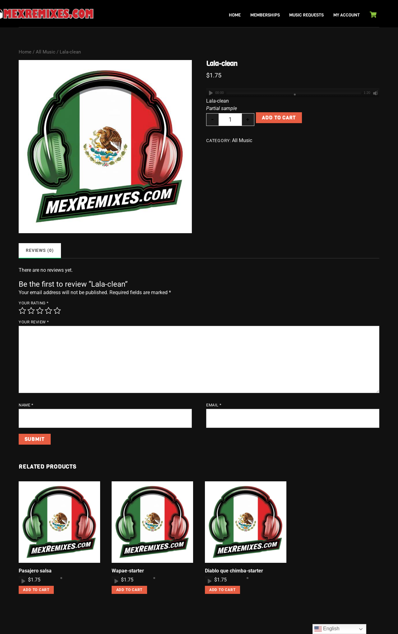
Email (214, 405)
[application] (292, 92)
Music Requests (306, 15)
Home (235, 15)
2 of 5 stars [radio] (31, 310)
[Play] (210, 92)
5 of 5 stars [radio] (57, 310)
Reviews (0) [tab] (40, 250)
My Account (346, 15)
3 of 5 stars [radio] (40, 310)
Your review (34, 322)
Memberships (265, 15)
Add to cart (279, 117)
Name (26, 405)
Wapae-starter (128, 571)
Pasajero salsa (35, 571)
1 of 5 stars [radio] (22, 310)
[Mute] (375, 92)
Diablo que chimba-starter (234, 571)
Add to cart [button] (36, 590)
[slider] (293, 92)
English (327, 629)
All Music (45, 52)
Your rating (34, 303)
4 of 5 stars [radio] (48, 310)
